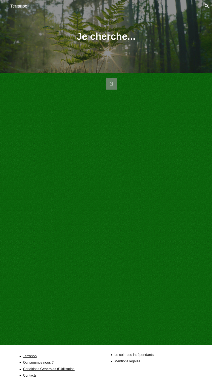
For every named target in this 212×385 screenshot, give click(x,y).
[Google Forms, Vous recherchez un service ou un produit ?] (66, 209)
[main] (106, 36)
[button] (5, 6)
